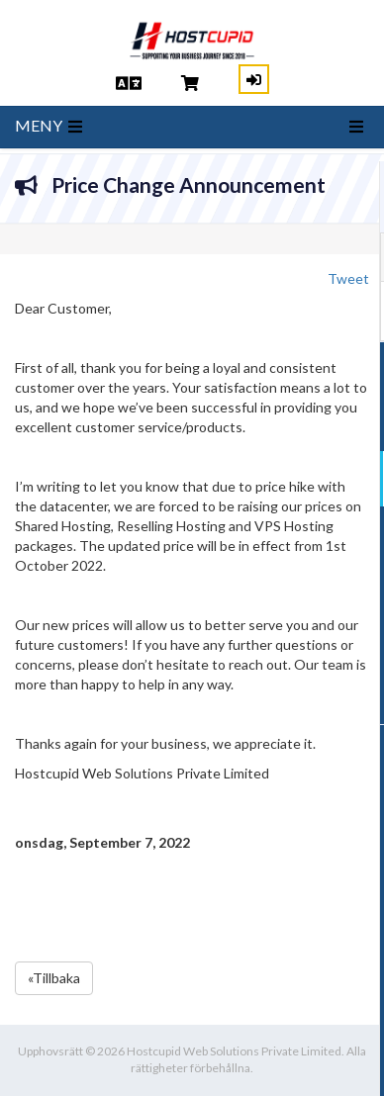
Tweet (348, 278)
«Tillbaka (54, 977)
